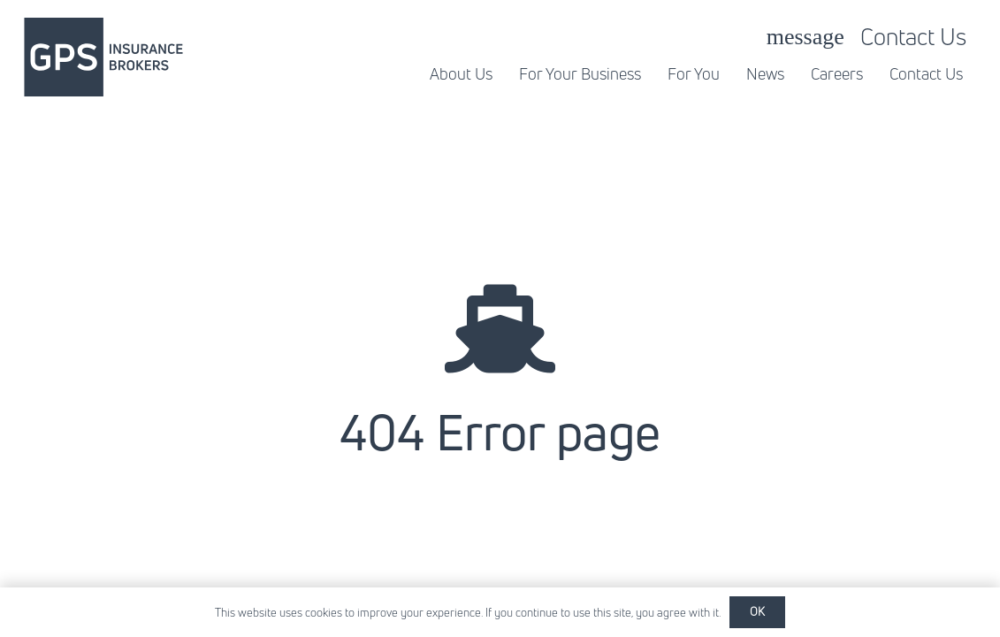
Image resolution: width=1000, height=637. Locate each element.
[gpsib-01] (103, 57)
